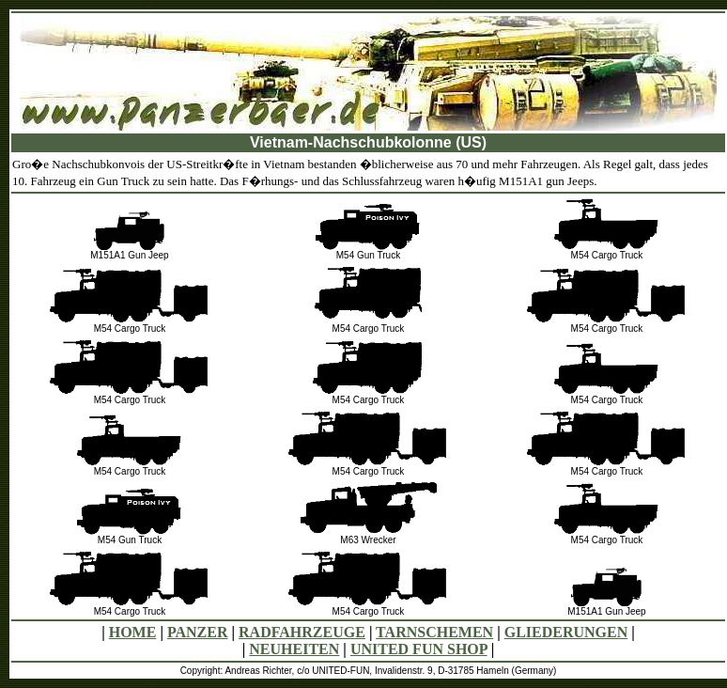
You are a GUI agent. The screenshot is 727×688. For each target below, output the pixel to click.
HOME (133, 632)
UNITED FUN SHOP (418, 649)
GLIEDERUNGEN (566, 632)
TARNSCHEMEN (434, 632)
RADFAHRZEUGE (302, 632)
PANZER (197, 632)
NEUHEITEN (294, 649)
